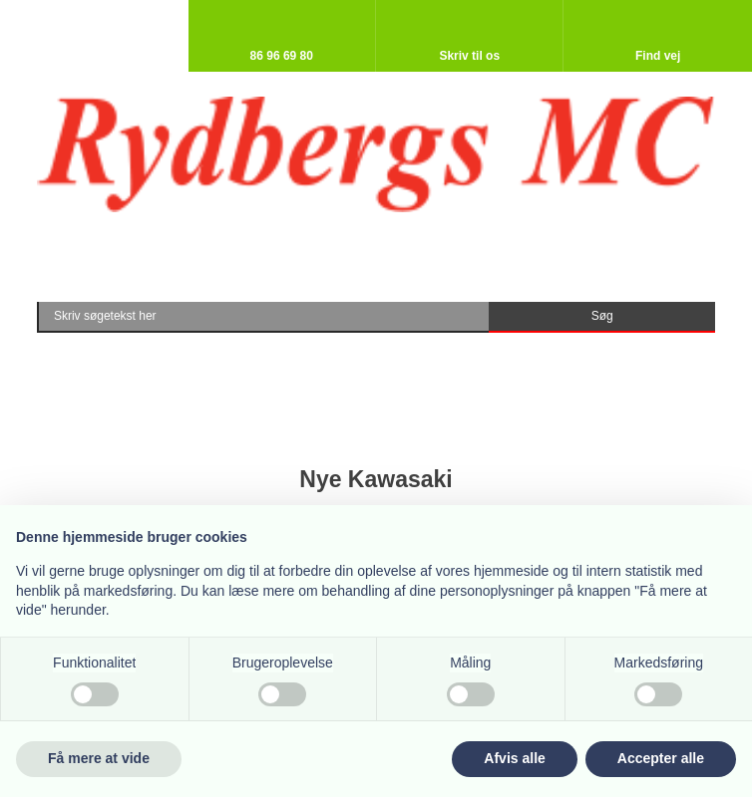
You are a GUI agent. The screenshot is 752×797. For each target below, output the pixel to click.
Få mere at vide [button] (99, 758)
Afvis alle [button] (514, 758)
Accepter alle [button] (660, 758)
